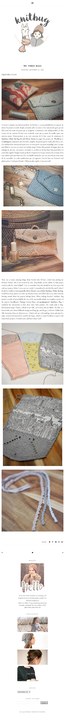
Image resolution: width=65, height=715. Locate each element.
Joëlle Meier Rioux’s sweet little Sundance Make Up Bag (42, 291)
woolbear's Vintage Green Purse (23, 302)
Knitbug (27, 712)
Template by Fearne (38, 712)
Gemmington (6, 142)
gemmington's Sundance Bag (51, 302)
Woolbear (57, 139)
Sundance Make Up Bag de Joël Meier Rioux (18, 139)
